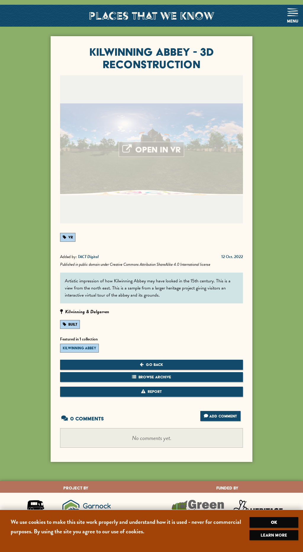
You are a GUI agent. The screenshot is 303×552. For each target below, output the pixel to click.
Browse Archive (151, 377)
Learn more (274, 535)
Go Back (151, 364)
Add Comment (220, 416)
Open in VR (152, 150)
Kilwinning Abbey (79, 348)
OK (274, 522)
